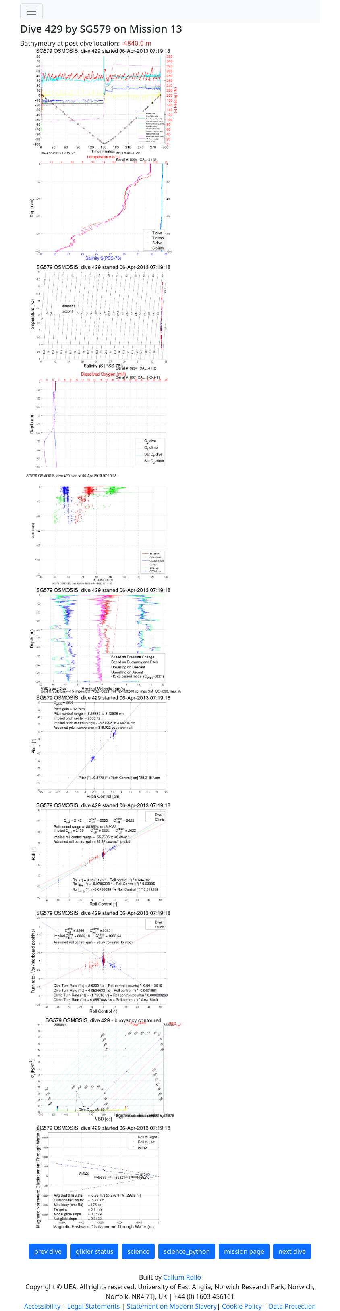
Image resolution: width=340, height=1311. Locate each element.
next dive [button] (292, 1251)
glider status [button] (94, 1251)
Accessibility (43, 1306)
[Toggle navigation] (31, 11)
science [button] (138, 1251)
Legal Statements (94, 1306)
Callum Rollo (182, 1277)
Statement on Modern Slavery (172, 1306)
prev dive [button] (48, 1251)
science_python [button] (187, 1251)
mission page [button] (244, 1251)
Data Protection (292, 1306)
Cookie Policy (242, 1306)
